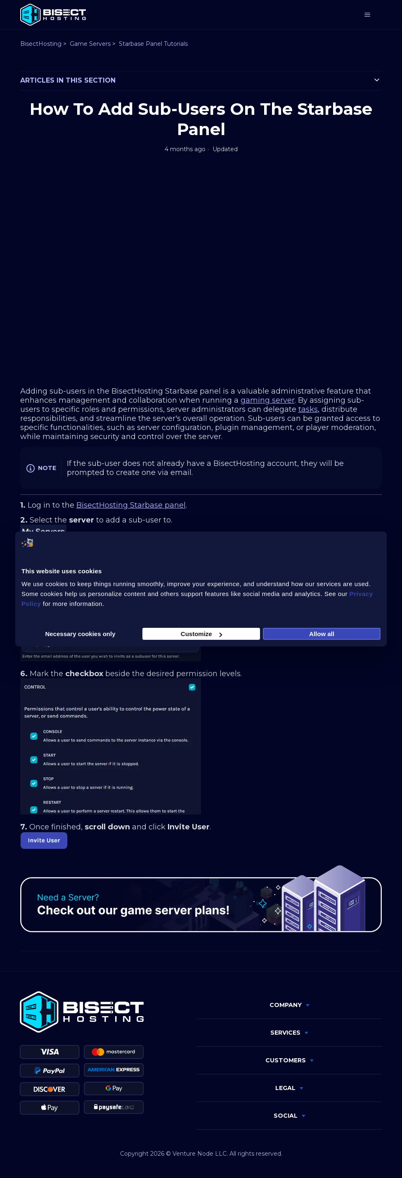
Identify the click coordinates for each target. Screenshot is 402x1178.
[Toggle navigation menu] (367, 14)
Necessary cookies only (80, 633)
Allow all (321, 633)
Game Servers (90, 44)
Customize (201, 633)
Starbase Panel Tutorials (153, 44)
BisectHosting (40, 44)
